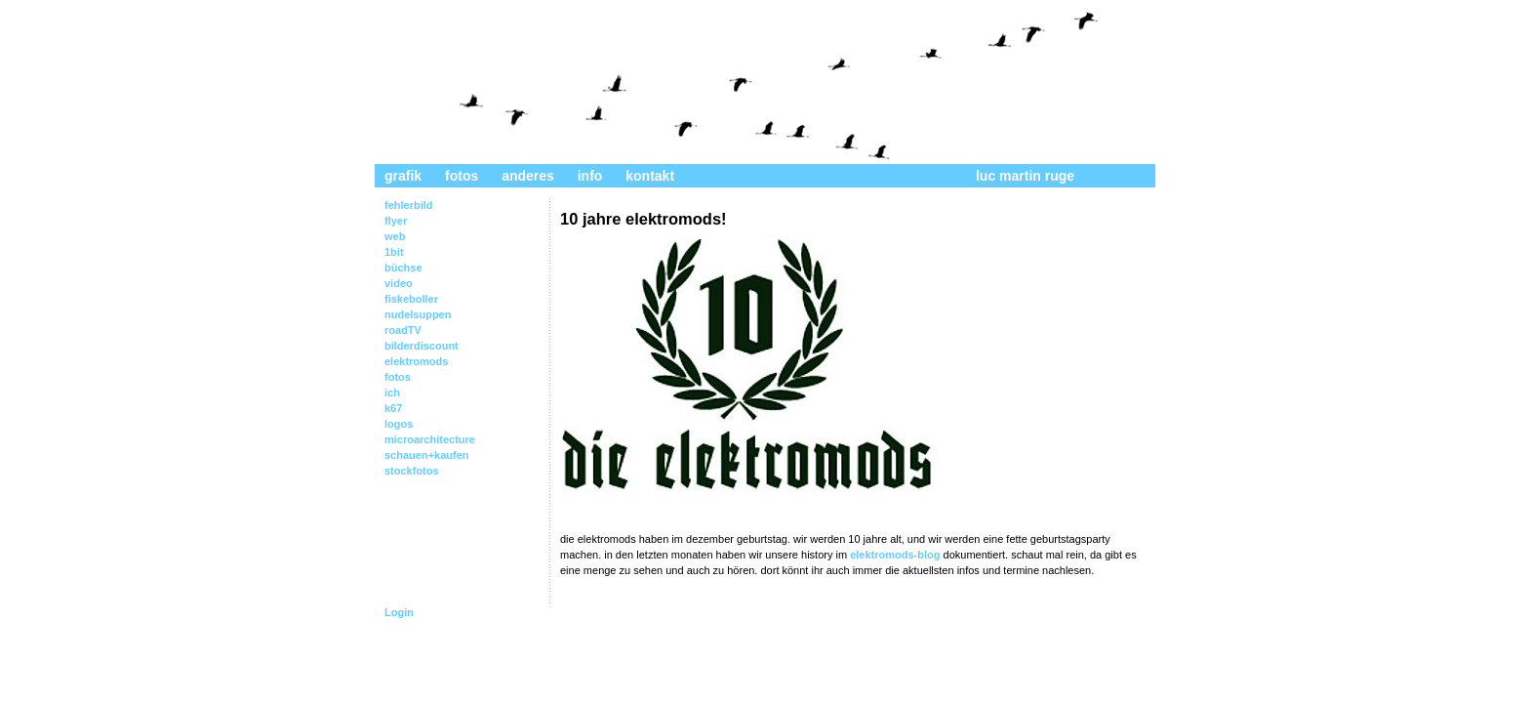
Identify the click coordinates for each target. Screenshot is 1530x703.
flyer (395, 221)
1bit (394, 252)
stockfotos (411, 470)
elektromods (416, 361)
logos (398, 424)
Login (399, 612)
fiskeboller (411, 299)
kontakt (649, 176)
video (398, 283)
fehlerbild (408, 205)
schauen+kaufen (426, 455)
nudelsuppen (417, 314)
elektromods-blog (895, 554)
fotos (461, 176)
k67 (393, 408)
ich (392, 392)
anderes (528, 176)
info (590, 176)
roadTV (403, 330)
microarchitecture (429, 439)
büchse (403, 267)
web (394, 236)
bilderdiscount (421, 346)
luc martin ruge (1025, 176)
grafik (403, 176)
